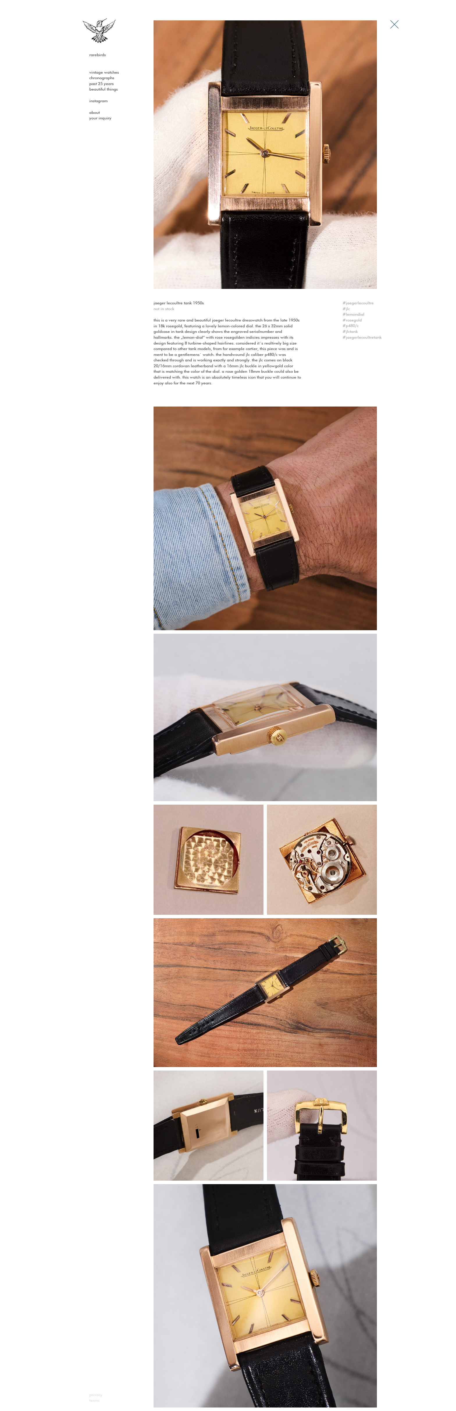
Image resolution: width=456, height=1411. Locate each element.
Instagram (98, 101)
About (94, 113)
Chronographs (101, 78)
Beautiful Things (103, 89)
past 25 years (101, 84)
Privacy (95, 1395)
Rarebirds (97, 55)
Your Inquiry (100, 118)
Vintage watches (104, 72)
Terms (94, 1400)
